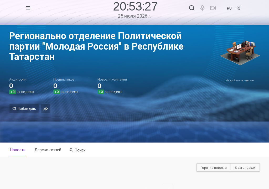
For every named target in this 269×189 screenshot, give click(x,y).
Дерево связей (48, 149)
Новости (17, 149)
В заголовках (245, 167)
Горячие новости (214, 167)
